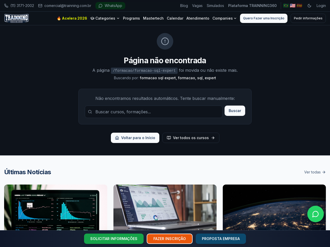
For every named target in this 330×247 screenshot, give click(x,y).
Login (321, 5)
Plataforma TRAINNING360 (252, 5)
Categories (105, 18)
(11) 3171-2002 (19, 5)
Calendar (175, 18)
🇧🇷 (286, 5)
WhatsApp (110, 5)
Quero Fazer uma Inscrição (263, 18)
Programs (131, 18)
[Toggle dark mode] (309, 6)
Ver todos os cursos (191, 138)
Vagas (197, 5)
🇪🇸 (299, 5)
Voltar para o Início (135, 138)
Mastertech (153, 18)
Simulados (215, 5)
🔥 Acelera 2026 (72, 18)
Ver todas (315, 172)
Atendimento (197, 18)
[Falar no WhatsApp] (315, 214)
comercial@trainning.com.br (64, 5)
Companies (224, 18)
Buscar (235, 110)
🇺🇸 (292, 5)
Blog (184, 5)
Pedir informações (308, 18)
